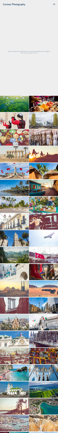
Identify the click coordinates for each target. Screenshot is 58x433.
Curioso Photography (14, 4)
